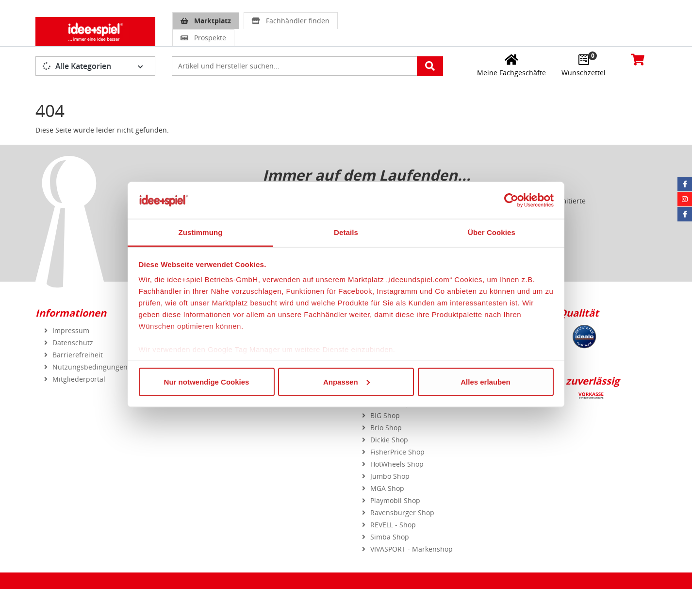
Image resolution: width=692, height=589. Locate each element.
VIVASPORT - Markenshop (411, 549)
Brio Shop (386, 427)
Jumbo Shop (390, 476)
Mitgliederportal (78, 379)
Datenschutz (72, 342)
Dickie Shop (389, 439)
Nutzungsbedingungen (90, 366)
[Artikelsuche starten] (430, 66)
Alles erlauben (486, 381)
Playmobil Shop (395, 500)
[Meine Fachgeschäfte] (511, 65)
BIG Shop (385, 415)
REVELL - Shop (393, 524)
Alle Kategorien (76, 66)
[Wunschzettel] (583, 65)
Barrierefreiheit (77, 354)
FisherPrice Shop (397, 451)
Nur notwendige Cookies (206, 381)
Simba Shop (389, 536)
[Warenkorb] (638, 59)
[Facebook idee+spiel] (684, 184)
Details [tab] (346, 232)
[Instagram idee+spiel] (684, 199)
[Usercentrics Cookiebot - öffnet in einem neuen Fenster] (511, 200)
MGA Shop (387, 488)
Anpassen (346, 381)
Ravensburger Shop (402, 512)
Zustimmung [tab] (201, 232)
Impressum (70, 330)
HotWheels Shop (397, 464)
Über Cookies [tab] (491, 232)
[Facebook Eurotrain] (684, 214)
